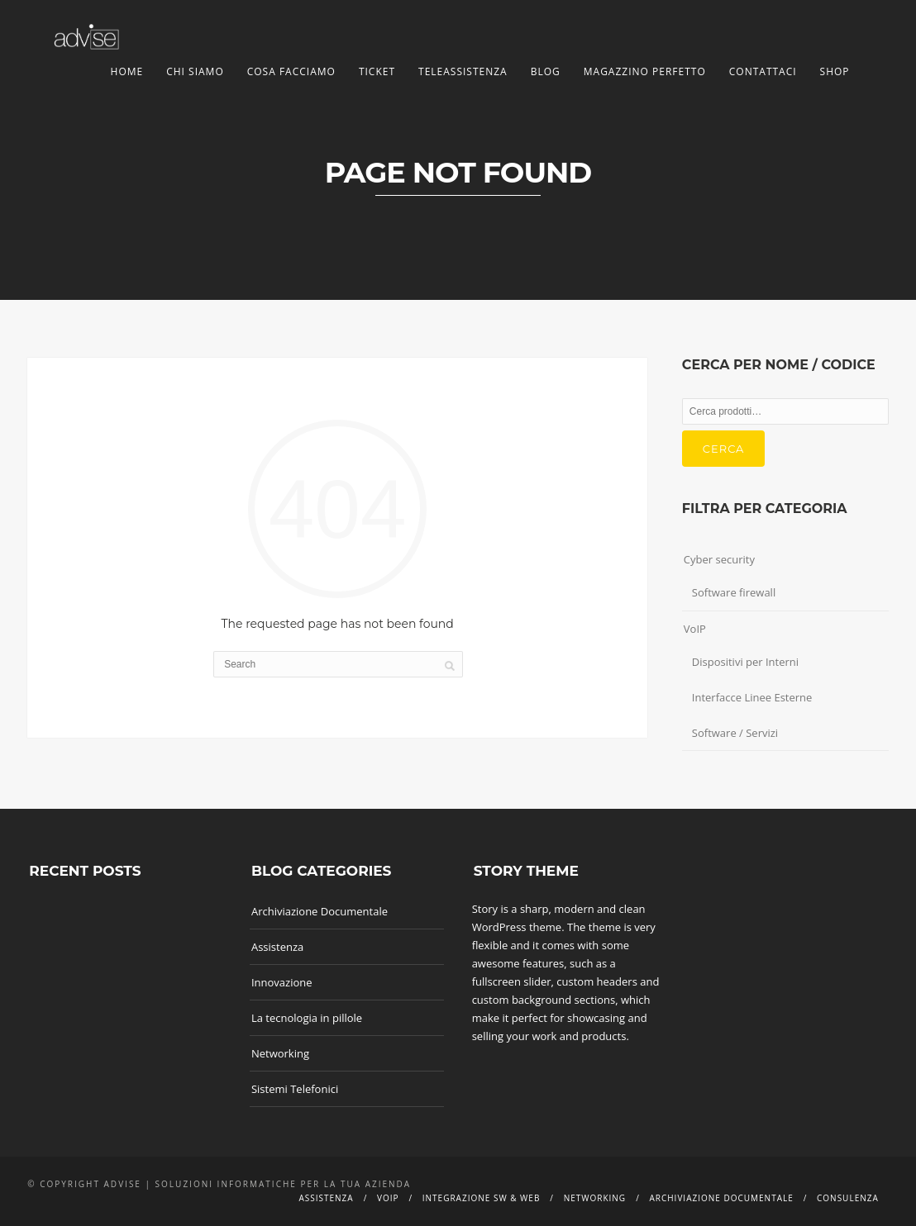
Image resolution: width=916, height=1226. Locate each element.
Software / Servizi (735, 732)
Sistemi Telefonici (294, 1088)
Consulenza (848, 1198)
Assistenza (277, 946)
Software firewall (733, 592)
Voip (388, 1198)
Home (127, 71)
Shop (835, 71)
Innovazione (281, 982)
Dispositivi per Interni (745, 661)
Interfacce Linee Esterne (752, 697)
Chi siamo (195, 71)
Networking (280, 1053)
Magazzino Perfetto (645, 71)
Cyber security (719, 559)
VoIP (695, 628)
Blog (546, 71)
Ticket (377, 71)
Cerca (724, 448)
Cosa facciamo (291, 71)
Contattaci (763, 71)
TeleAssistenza (463, 71)
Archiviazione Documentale (319, 911)
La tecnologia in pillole (306, 1017)
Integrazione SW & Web (481, 1198)
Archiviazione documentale (721, 1198)
